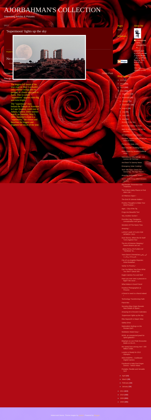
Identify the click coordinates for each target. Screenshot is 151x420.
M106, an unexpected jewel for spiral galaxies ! (133, 336)
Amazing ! (125, 228)
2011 (122, 391)
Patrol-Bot (125, 303)
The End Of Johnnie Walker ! (132, 199)
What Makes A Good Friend (132, 284)
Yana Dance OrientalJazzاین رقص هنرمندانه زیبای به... (134, 256)
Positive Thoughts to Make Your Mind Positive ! (133, 204)
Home (120, 30)
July (123, 112)
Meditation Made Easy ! (130, 332)
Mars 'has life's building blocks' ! (133, 148)
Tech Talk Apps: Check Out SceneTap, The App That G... (133, 171)
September (126, 105)
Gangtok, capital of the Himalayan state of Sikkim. (134, 139)
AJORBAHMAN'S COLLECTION (52, 10)
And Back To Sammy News (132, 162)
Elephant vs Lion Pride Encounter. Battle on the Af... (134, 342)
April (124, 376)
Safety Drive (126, 323)
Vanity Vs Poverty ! (129, 266)
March (124, 379)
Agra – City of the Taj (129, 209)
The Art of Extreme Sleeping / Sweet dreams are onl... (133, 244)
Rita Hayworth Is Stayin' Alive (132, 319)
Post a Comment (15, 63)
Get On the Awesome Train (132, 126)
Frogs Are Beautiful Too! (131, 212)
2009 (122, 398)
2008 (122, 402)
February (125, 383)
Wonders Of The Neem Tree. (132, 225)
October (125, 101)
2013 (122, 87)
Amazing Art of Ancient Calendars (134, 312)
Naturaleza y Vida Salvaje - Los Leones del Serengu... (133, 158)
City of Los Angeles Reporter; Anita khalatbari (132, 261)
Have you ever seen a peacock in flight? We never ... (134, 280)
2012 (122, 91)
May (124, 119)
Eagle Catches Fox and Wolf (132, 275)
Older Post (107, 73)
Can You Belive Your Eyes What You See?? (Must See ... (133, 270)
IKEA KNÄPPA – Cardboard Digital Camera (132, 359)
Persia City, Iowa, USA (130, 144)
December (126, 94)
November (126, 97)
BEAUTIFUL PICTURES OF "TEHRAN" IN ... (133, 250)
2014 (122, 84)
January (125, 386)
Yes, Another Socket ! (130, 216)
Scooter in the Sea (128, 122)
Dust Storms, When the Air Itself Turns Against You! (133, 239)
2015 (122, 80)
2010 (122, 395)
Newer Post (10, 73)
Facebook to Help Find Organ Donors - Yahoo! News (133, 365)
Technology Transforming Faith (133, 299)
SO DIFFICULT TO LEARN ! (132, 135)
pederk (81, 415)
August (125, 108)
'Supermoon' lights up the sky (132, 315)
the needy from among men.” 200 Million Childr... (134, 348)
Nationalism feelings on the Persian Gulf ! (132, 327)
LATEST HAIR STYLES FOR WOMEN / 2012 (132, 233)
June (124, 115)
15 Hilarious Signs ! (129, 196)
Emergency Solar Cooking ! (132, 166)
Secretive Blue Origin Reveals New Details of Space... (133, 307)
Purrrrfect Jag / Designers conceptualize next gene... (132, 220)
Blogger (97, 415)
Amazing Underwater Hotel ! (132, 175)
